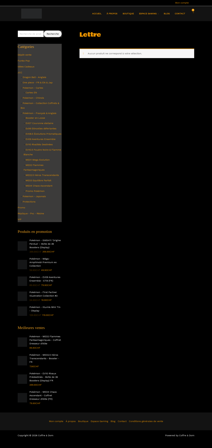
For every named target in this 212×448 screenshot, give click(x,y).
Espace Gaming (99, 421)
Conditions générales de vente (146, 421)
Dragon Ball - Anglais (34, 77)
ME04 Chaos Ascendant (39, 185)
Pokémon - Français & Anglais (39, 113)
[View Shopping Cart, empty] (192, 14)
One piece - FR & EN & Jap (38, 82)
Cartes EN (31, 92)
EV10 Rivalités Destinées (39, 144)
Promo (21, 207)
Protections (29, 201)
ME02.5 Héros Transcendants (42, 175)
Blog (168, 13)
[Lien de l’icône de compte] (193, 3)
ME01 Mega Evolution (38, 159)
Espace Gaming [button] (150, 13)
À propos (116, 13)
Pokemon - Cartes (33, 87)
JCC (20, 72)
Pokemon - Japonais (34, 196)
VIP (19, 219)
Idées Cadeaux (26, 66)
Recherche (53, 33)
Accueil (102, 13)
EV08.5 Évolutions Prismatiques (43, 133)
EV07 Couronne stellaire (39, 123)
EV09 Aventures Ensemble (41, 139)
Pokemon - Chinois (33, 97)
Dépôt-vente (25, 54)
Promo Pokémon (35, 191)
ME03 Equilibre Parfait (38, 180)
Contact (180, 13)
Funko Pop (24, 60)
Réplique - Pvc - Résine (31, 213)
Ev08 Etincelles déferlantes (41, 128)
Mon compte (182, 2)
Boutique (131, 13)
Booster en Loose (35, 117)
